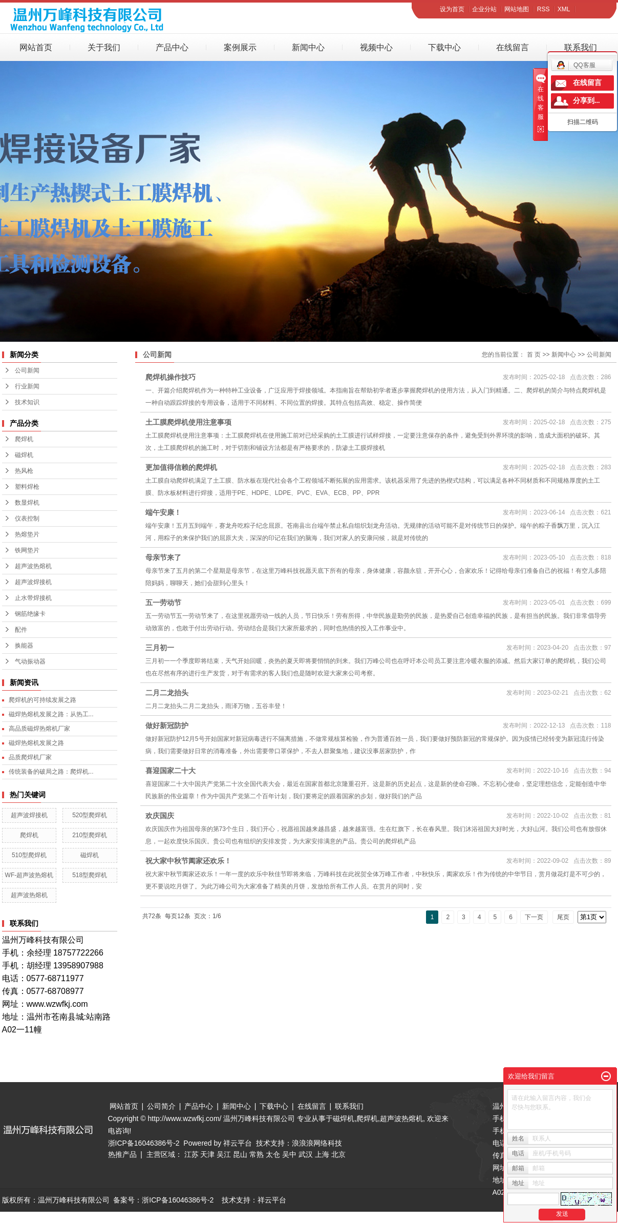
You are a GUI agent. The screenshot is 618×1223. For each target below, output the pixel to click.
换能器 (24, 645)
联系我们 (580, 47)
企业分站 (484, 9)
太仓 (273, 1154)
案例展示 (240, 47)
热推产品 (122, 1154)
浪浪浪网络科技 (317, 1143)
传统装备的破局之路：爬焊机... (51, 771)
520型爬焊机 (89, 815)
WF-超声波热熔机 (29, 875)
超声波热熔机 (33, 566)
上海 (322, 1154)
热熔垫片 (27, 534)
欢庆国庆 (159, 816)
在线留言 (512, 47)
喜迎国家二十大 (170, 770)
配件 (21, 629)
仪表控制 (27, 518)
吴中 (289, 1154)
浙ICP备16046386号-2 (144, 1143)
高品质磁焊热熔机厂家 (39, 728)
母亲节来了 (163, 557)
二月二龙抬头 (166, 693)
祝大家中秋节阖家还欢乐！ (188, 861)
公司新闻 (27, 370)
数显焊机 (27, 502)
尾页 (563, 917)
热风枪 (24, 470)
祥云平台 (237, 1143)
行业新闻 (27, 386)
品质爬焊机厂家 (30, 757)
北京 (338, 1154)
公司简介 (161, 1106)
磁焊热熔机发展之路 (36, 743)
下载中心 (444, 47)
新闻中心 (308, 47)
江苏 (191, 1154)
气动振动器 (30, 661)
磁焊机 (24, 455)
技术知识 (27, 402)
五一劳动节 (163, 602)
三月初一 (159, 648)
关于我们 (104, 47)
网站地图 (516, 9)
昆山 (240, 1154)
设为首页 (452, 9)
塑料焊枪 (27, 486)
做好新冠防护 (166, 725)
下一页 (534, 917)
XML (564, 9)
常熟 (256, 1154)
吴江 (224, 1154)
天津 (207, 1154)
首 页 (534, 354)
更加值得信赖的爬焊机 (181, 467)
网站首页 (35, 47)
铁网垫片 (27, 550)
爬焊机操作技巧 (170, 377)
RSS (543, 9)
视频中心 (376, 47)
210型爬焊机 (89, 835)
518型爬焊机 (89, 875)
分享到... (586, 101)
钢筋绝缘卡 (30, 613)
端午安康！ (163, 512)
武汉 (306, 1154)
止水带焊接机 (33, 598)
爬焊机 (24, 439)
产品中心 (172, 47)
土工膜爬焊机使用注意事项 (188, 422)
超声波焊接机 (33, 582)
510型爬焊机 (29, 855)
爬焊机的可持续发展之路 (42, 699)
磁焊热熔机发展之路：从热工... (51, 714)
